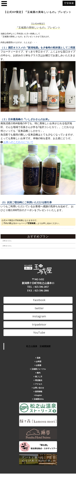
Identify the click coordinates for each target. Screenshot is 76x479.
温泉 (38, 358)
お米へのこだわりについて (18, 142)
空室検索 (69, 3)
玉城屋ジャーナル (38, 369)
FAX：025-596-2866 (38, 290)
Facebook (38, 300)
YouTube (38, 332)
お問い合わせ (38, 388)
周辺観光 (38, 380)
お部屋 (38, 365)
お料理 (38, 362)
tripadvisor (38, 324)
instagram (38, 316)
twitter (38, 308)
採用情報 (38, 392)
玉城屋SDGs (38, 399)
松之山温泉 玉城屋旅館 (38, 346)
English (38, 395)
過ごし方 (38, 377)
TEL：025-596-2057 (38, 286)
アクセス (38, 384)
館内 (38, 373)
